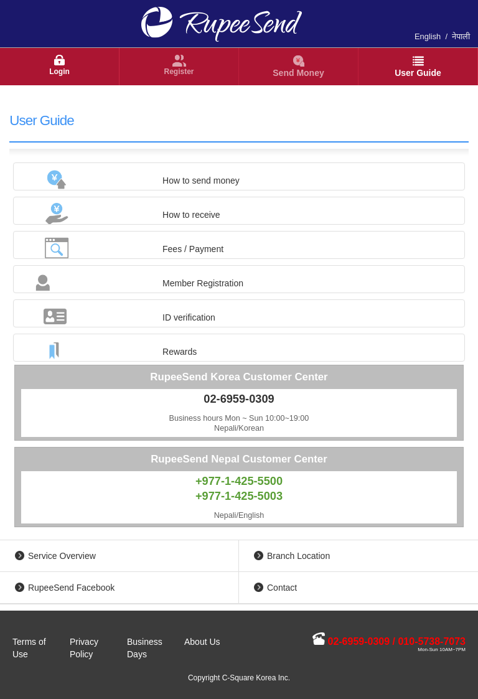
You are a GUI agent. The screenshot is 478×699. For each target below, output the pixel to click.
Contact (282, 588)
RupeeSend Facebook (71, 588)
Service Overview (62, 556)
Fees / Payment (192, 249)
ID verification (188, 317)
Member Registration (202, 283)
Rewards (179, 352)
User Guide (418, 73)
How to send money (201, 180)
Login (59, 71)
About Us (202, 642)
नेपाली (461, 36)
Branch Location (298, 556)
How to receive (191, 215)
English (428, 36)
